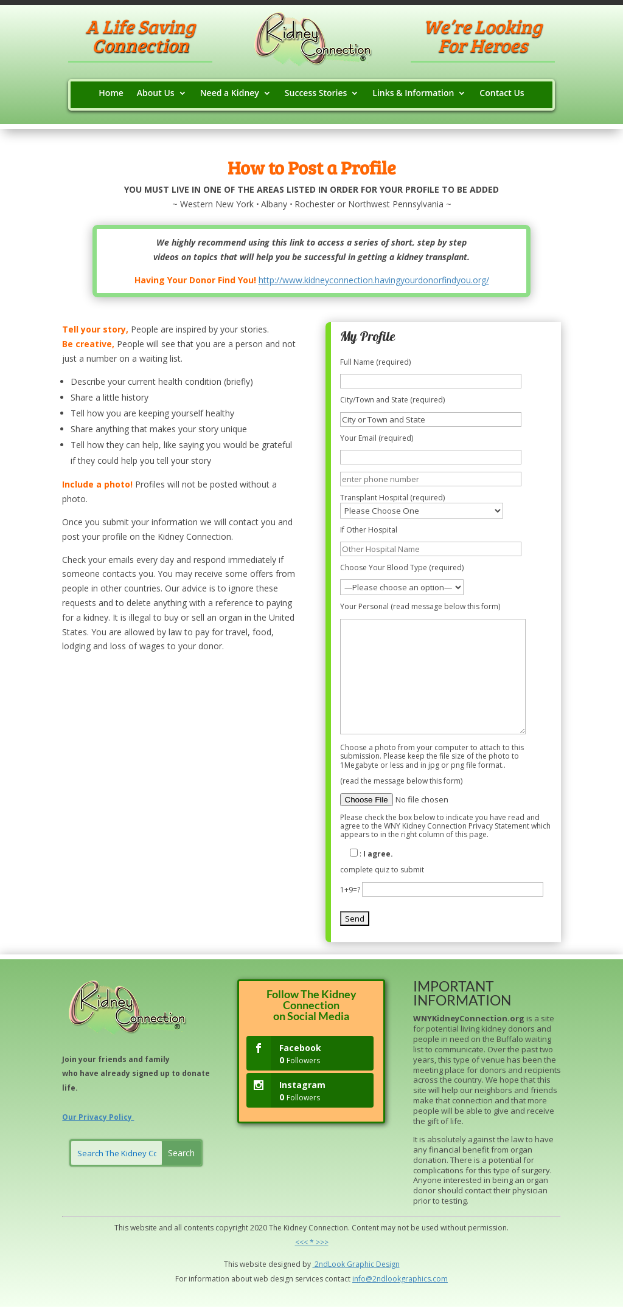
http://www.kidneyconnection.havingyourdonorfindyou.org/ (374, 280)
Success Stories (316, 93)
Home (111, 93)
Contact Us (501, 93)
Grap (354, 1264)
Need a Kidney (229, 93)
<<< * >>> (312, 1242)
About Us (156, 93)
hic (369, 1264)
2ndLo (324, 1264)
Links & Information (413, 93)
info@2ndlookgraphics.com (400, 1279)
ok (340, 1264)
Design (387, 1264)
